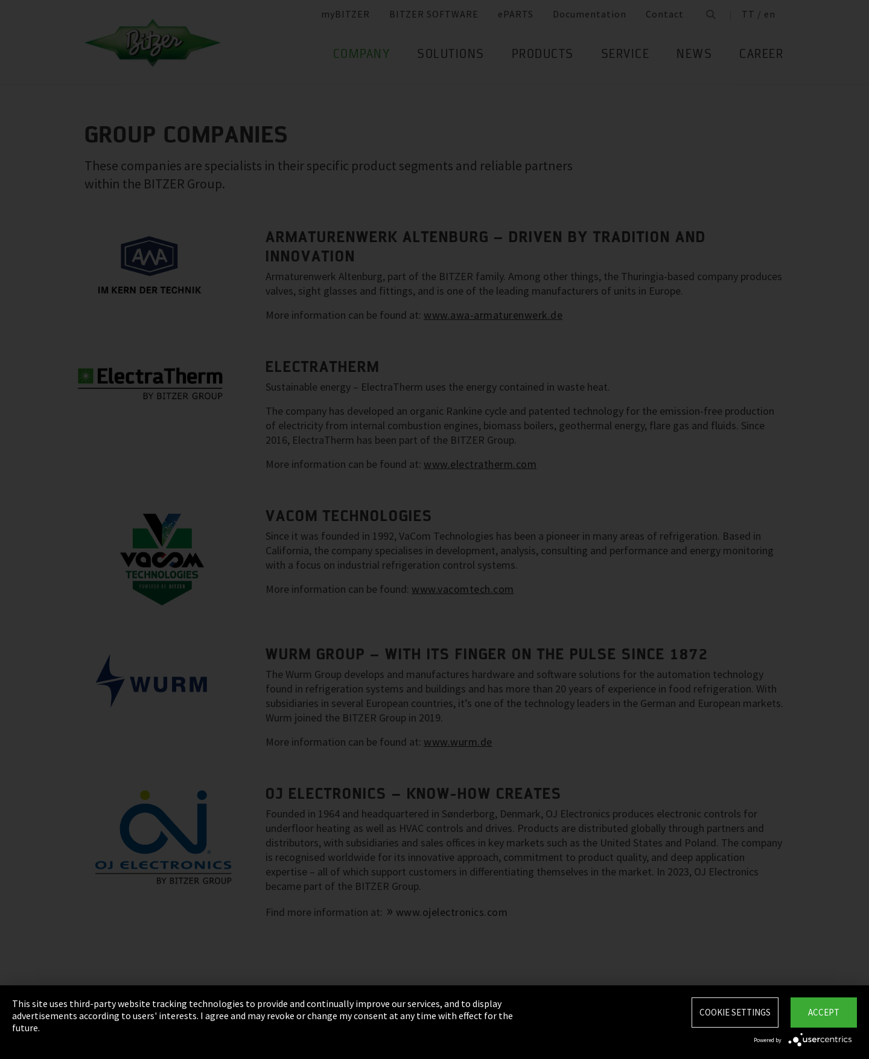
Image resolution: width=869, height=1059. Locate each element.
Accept (823, 1012)
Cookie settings (735, 1012)
